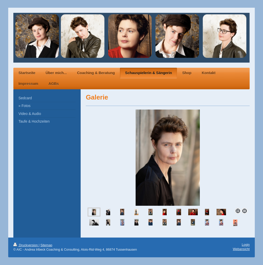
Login (246, 245)
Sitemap (46, 245)
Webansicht (241, 249)
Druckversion (26, 245)
